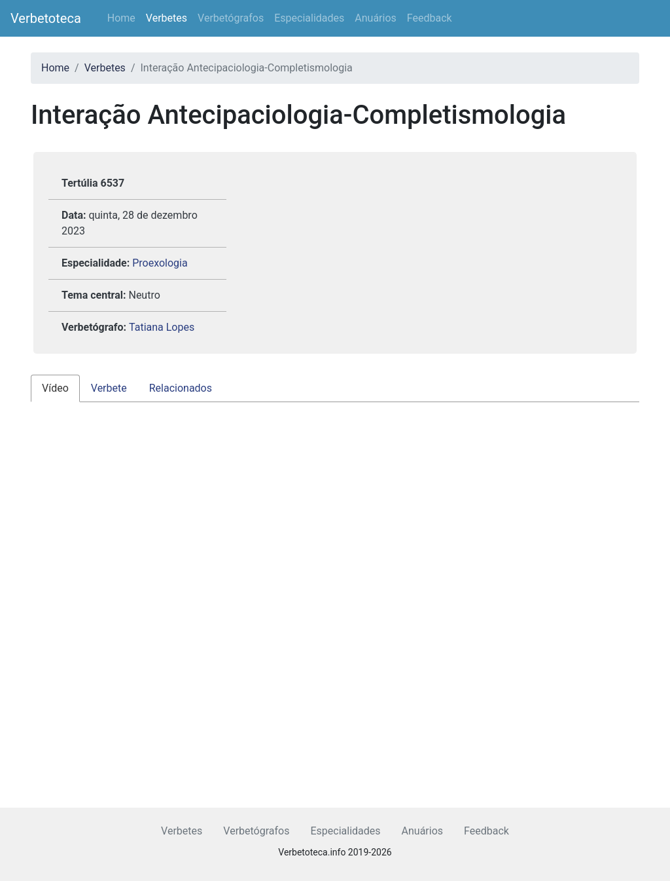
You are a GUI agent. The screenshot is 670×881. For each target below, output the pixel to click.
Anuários (376, 18)
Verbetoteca (45, 18)
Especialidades (309, 18)
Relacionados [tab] (180, 388)
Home (121, 18)
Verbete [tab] (109, 388)
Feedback (429, 18)
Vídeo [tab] (55, 388)
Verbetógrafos (231, 18)
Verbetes (166, 18)
